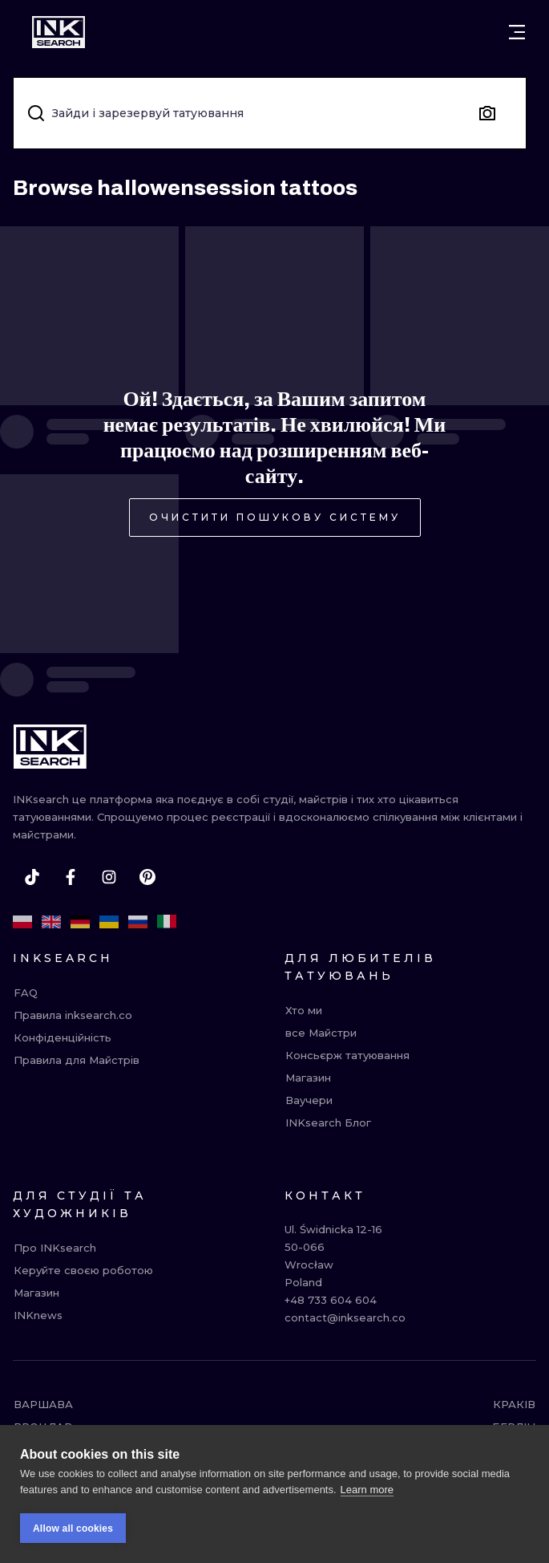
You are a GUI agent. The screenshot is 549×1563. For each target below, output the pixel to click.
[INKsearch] (58, 32)
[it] (166, 922)
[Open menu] (517, 32)
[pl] (22, 922)
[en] (51, 922)
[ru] (137, 922)
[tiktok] (32, 877)
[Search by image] (487, 113)
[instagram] (109, 877)
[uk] (109, 922)
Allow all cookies (73, 1543)
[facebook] (70, 877)
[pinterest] (147, 877)
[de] (80, 922)
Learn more (367, 1504)
